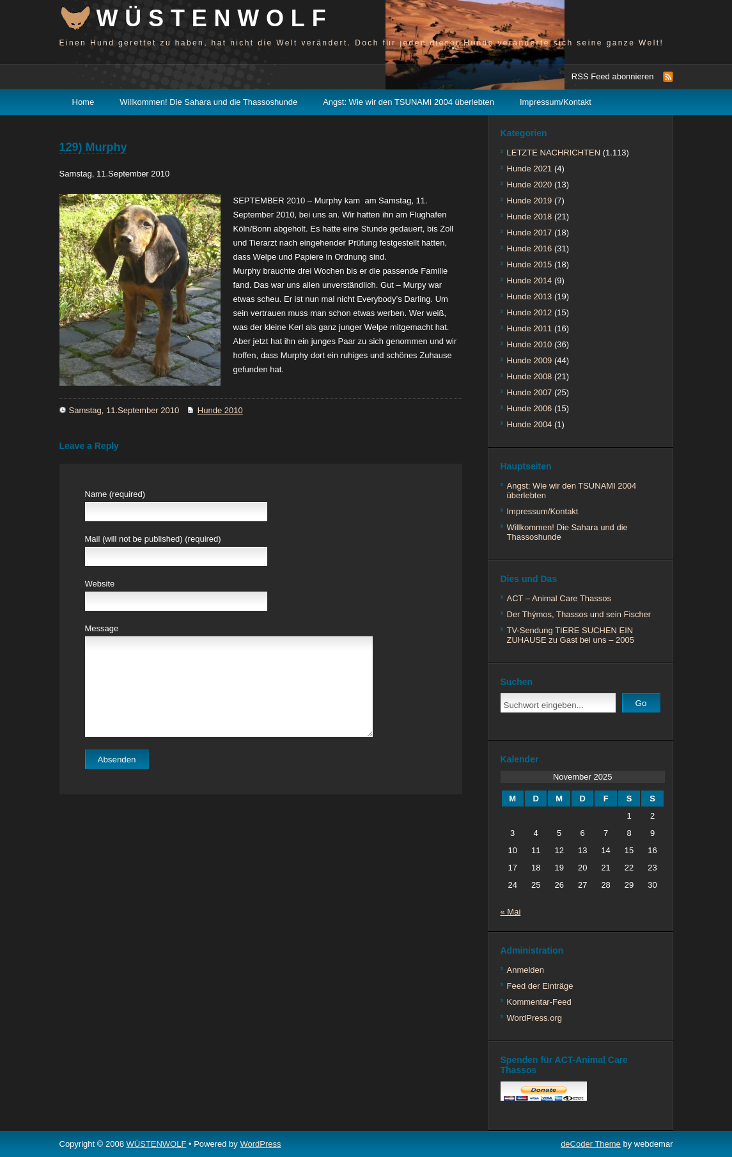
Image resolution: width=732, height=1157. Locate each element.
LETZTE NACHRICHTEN (554, 152)
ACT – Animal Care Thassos (559, 598)
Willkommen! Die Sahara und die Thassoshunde (208, 102)
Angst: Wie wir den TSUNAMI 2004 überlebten (408, 102)
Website (100, 583)
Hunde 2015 (529, 264)
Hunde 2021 (529, 168)
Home (83, 102)
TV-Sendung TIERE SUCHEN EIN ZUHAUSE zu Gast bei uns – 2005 (570, 635)
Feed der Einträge (540, 986)
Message (102, 628)
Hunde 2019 (529, 200)
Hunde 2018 (529, 216)
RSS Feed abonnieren (613, 76)
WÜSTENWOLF (215, 18)
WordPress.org (534, 1018)
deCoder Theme (591, 1144)
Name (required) (115, 494)
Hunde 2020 (529, 184)
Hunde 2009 (529, 360)
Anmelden (526, 970)
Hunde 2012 (529, 312)
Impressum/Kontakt (555, 102)
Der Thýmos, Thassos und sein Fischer (579, 614)
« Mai (511, 912)
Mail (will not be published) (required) (153, 539)
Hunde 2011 (529, 328)
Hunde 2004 (529, 424)
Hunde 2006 (529, 408)
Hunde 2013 (529, 296)
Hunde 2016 (529, 248)
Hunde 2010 (220, 410)
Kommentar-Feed (539, 1002)
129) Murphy (93, 147)
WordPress (260, 1144)
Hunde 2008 (529, 376)
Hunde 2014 (529, 280)
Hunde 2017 (529, 232)
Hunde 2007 (529, 392)
